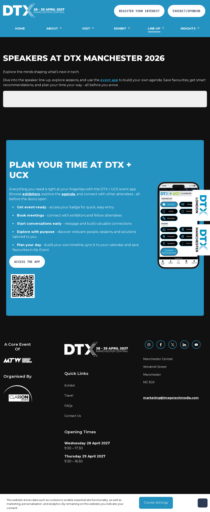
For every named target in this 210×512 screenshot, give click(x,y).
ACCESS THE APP (27, 262)
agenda (68, 194)
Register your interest (139, 11)
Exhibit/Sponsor (186, 11)
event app (109, 80)
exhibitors (31, 194)
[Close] (203, 504)
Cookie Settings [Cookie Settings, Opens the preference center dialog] (156, 504)
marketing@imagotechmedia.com (171, 398)
